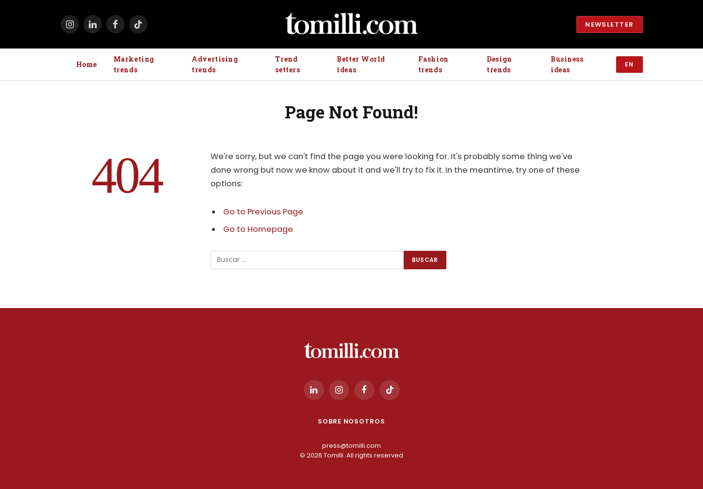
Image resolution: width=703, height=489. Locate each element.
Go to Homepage (258, 229)
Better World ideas (361, 64)
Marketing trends (134, 64)
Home (86, 64)
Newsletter (609, 24)
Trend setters (287, 64)
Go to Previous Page (263, 211)
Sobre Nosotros (351, 421)
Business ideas (567, 64)
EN (629, 64)
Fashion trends (433, 64)
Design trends (499, 64)
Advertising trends (215, 64)
